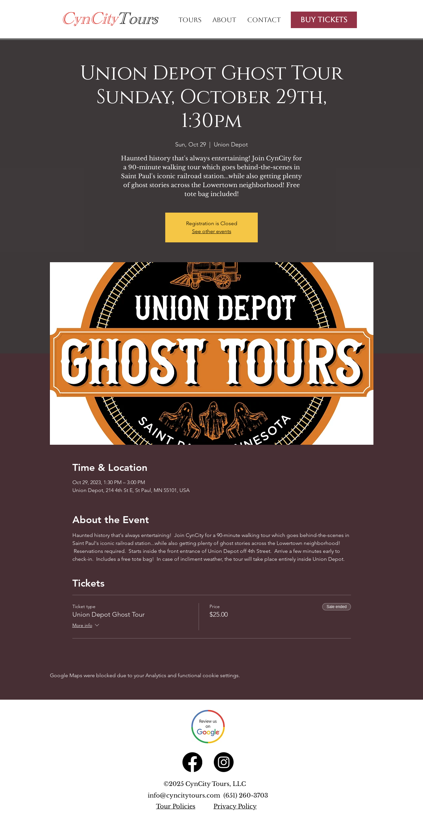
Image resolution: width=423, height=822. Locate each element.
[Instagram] (224, 762)
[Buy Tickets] (324, 20)
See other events (211, 231)
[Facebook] (192, 762)
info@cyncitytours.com (185, 795)
